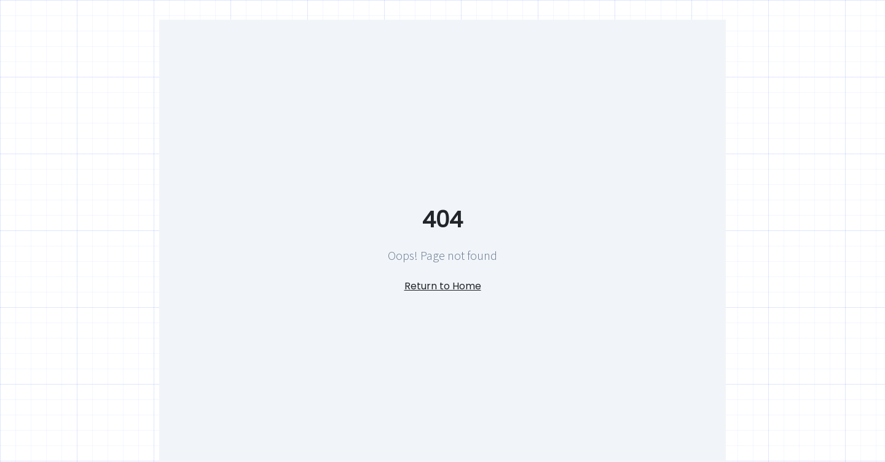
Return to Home (442, 286)
